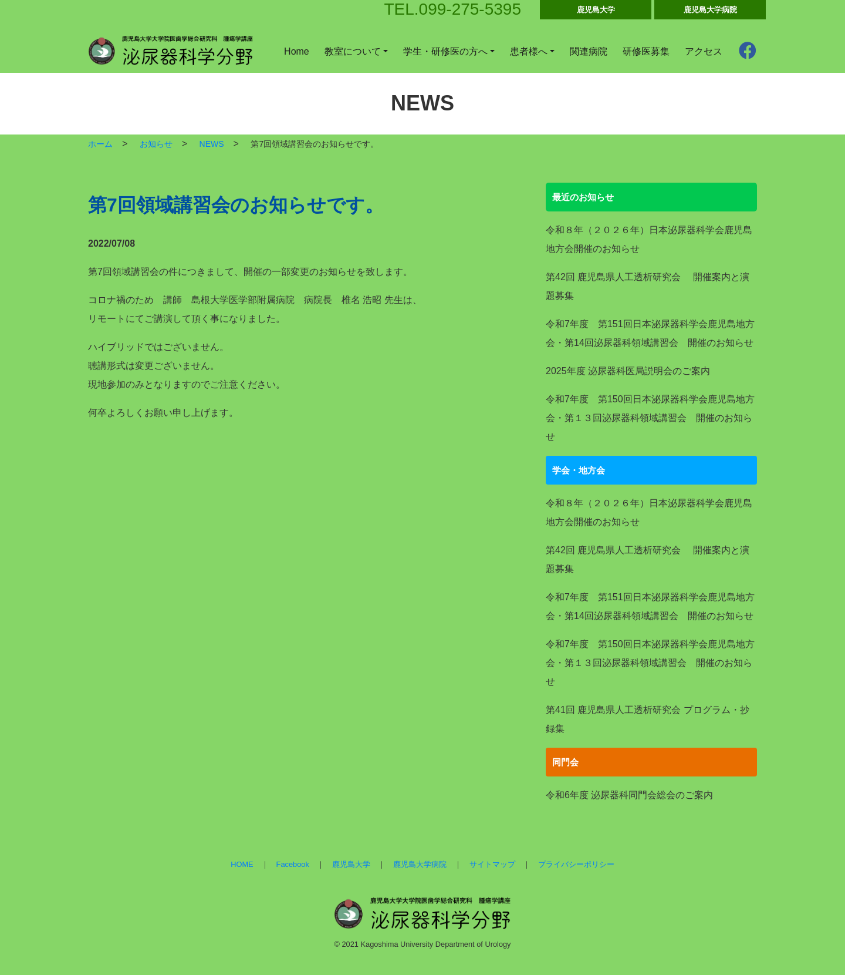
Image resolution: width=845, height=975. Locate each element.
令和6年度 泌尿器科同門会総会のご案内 (629, 795)
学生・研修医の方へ (445, 51)
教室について (353, 51)
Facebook (292, 864)
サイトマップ (492, 864)
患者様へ (528, 51)
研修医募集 (646, 51)
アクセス (703, 51)
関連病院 (588, 51)
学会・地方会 (578, 470)
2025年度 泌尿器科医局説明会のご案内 (628, 371)
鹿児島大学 (596, 9)
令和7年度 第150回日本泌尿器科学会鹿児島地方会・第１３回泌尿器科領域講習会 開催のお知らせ (650, 418)
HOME (242, 864)
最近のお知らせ (583, 197)
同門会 (565, 762)
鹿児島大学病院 (710, 9)
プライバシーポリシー (576, 864)
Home (296, 51)
